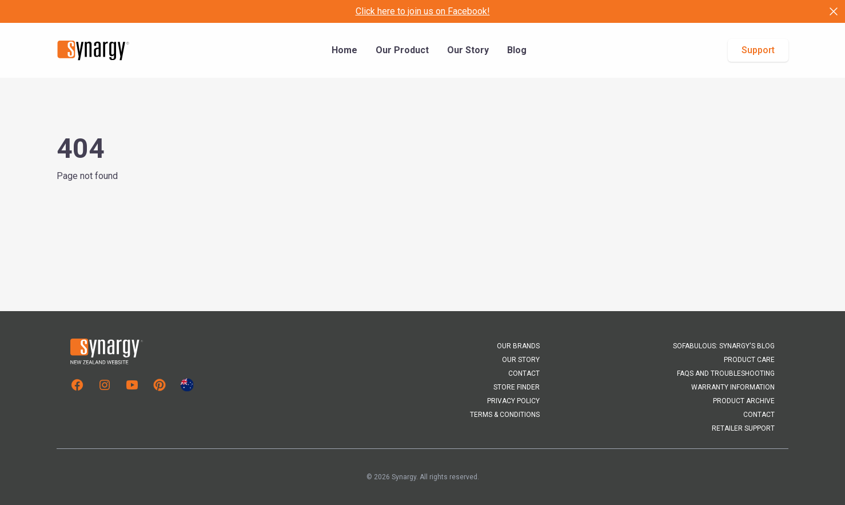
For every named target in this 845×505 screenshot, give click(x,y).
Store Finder (516, 387)
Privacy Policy (513, 401)
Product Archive (744, 401)
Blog (517, 50)
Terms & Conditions (505, 415)
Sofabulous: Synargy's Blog (724, 346)
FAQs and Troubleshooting (726, 373)
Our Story (468, 50)
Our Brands (518, 346)
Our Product (402, 50)
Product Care (749, 360)
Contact (524, 373)
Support (758, 50)
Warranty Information (733, 387)
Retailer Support (743, 428)
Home (344, 50)
